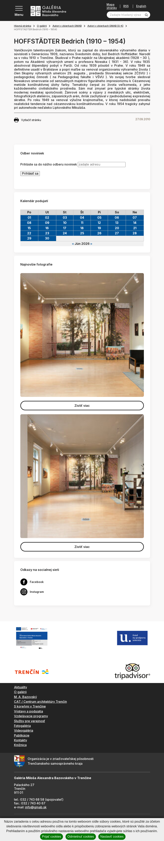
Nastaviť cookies (112, 836)
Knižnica (20, 745)
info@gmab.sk (36, 807)
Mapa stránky (112, 6)
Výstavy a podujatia (28, 711)
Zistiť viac (82, 406)
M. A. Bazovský (25, 697)
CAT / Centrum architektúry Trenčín (40, 702)
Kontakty (20, 740)
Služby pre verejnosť (29, 721)
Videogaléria (23, 730)
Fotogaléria (22, 726)
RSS (126, 6)
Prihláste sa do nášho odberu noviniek (48, 164)
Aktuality (20, 687)
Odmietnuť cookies (80, 836)
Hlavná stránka (22, 25)
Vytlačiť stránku (27, 120)
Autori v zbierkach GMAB (67, 25)
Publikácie (21, 735)
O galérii (42, 25)
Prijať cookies (51, 836)
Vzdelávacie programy (31, 716)
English (141, 6)
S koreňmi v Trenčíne (30, 706)
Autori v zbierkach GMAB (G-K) (105, 25)
